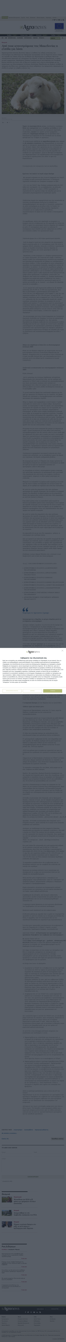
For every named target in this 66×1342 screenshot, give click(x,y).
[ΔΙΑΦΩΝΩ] (63, 651)
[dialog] (33, 671)
